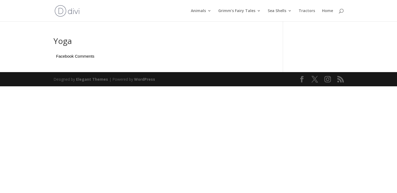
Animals (198, 11)
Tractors (307, 11)
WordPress (144, 79)
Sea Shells (277, 11)
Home (327, 11)
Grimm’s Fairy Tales (236, 11)
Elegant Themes (92, 79)
